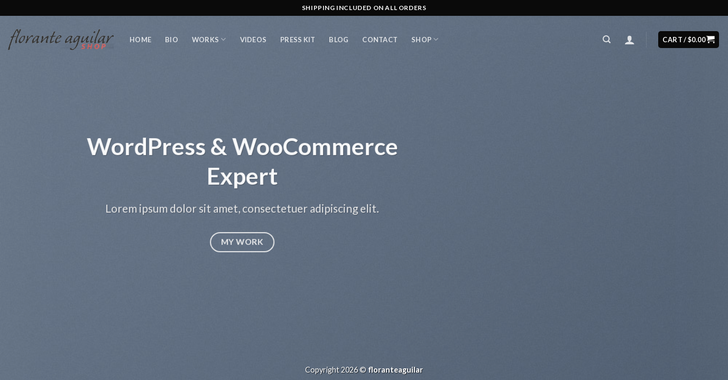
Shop (424, 39)
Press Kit (297, 39)
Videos (253, 39)
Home (140, 39)
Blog (338, 39)
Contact (380, 39)
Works (209, 39)
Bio (171, 39)
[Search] (607, 40)
